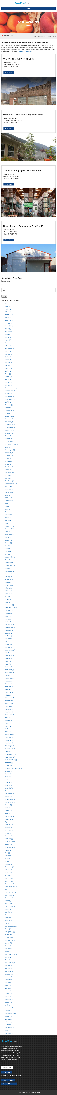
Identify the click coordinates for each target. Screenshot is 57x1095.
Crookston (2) (9, 455)
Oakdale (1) (8, 771)
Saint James (52, 36)
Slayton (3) (8, 920)
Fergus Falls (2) (9, 526)
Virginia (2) (8, 968)
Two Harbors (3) (10, 963)
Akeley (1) (8, 309)
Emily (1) (7, 509)
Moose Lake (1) (9, 715)
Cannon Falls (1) (10, 416)
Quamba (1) (8, 836)
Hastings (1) (8, 577)
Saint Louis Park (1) (11, 886)
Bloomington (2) (10, 379)
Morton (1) (8, 726)
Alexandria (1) (9, 320)
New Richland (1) (10, 748)
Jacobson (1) (9, 610)
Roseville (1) (9, 870)
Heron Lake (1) (9, 585)
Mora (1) (7, 717)
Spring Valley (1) (10, 932)
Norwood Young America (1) (13, 768)
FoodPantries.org (8, 1080)
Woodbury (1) (9, 1025)
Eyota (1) (8, 517)
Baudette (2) (8, 354)
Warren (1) (8, 991)
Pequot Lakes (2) (10, 802)
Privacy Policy (7, 1072)
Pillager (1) (8, 810)
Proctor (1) (8, 833)
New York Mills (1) (10, 754)
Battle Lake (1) (9, 351)
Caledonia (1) (9, 407)
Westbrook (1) (9, 1008)
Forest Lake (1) (9, 534)
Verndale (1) (8, 965)
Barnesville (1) (9, 348)
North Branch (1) (10, 757)
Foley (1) (7, 531)
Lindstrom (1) (9, 644)
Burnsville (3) (9, 405)
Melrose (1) (8, 689)
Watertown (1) (9, 999)
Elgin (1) (7, 495)
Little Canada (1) (10, 650)
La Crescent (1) (9, 624)
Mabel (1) (8, 664)
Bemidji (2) (8, 360)
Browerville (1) (9, 396)
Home (36, 36)
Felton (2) (8, 523)
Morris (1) (8, 723)
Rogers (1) (8, 861)
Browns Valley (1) (10, 399)
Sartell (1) (8, 901)
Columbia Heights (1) (11, 444)
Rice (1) (7, 853)
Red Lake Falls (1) (10, 841)
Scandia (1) (8, 909)
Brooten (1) (8, 393)
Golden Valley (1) (10, 557)
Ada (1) (7, 303)
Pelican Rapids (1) (10, 799)
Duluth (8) (8, 475)
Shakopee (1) (9, 915)
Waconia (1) (8, 977)
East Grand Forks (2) (11, 484)
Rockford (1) (8, 858)
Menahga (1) (9, 692)
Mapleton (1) (9, 681)
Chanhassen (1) (10, 424)
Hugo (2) (7, 602)
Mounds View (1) (10, 734)
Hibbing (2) (8, 588)
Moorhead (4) (9, 712)
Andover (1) (8, 323)
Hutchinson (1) (9, 605)
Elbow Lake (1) (9, 492)
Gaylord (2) (8, 543)
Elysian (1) (8, 506)
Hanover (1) (8, 574)
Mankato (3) (8, 675)
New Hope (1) (9, 743)
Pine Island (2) (9, 816)
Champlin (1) (9, 422)
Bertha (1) (8, 365)
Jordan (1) (8, 616)
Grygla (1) (8, 568)
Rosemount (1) (9, 867)
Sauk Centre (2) (10, 903)
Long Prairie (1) (9, 655)
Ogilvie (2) (8, 774)
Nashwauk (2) (9, 740)
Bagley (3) (8, 345)
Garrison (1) (8, 540)
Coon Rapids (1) (10, 450)
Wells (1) (7, 1005)
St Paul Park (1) (10, 934)
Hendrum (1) (9, 579)
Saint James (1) (9, 884)
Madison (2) (8, 667)
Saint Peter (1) (9, 895)
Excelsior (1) (9, 515)
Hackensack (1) (9, 571)
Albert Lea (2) (9, 314)
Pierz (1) (7, 808)
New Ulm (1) (9, 751)
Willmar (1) (8, 1016)
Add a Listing (7, 1067)
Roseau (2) (8, 864)
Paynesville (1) (9, 796)
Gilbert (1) (8, 546)
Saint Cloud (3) (9, 881)
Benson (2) (8, 362)
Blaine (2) (8, 374)
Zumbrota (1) (9, 1033)
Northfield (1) (9, 762)
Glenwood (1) (9, 551)
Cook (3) (7, 447)
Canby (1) (8, 413)
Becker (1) (8, 357)
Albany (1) (8, 312)
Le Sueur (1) (9, 638)
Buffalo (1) (8, 402)
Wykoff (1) (8, 1030)
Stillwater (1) (9, 948)
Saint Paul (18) (9, 889)
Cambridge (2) (9, 410)
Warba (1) (8, 988)
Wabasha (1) (9, 971)
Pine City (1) (8, 813)
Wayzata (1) (8, 1002)
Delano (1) (8, 469)
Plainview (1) (9, 824)
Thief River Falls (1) (11, 954)
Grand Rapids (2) (10, 562)
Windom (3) (8, 1019)
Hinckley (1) (8, 593)
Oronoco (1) (8, 785)
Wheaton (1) (8, 1010)
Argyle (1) (8, 334)
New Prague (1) (9, 746)
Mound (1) (8, 731)
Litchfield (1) (8, 647)
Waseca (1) (8, 996)
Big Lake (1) (8, 368)
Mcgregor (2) (9, 686)
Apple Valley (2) (9, 331)
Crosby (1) (8, 458)
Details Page (8, 72)
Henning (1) (8, 582)
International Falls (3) (11, 608)
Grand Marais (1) (10, 560)
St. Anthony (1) (9, 937)
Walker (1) (8, 985)
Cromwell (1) (9, 453)
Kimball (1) (8, 622)
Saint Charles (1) (10, 878)
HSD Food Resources (9, 1084)
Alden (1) (8, 317)
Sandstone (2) (9, 898)
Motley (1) (8, 729)
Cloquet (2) (8, 438)
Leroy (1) (7, 641)
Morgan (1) (8, 720)
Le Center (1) (9, 636)
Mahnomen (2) (9, 669)
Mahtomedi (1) (9, 672)
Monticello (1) (9, 709)
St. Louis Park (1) (10, 940)
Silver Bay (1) (9, 917)
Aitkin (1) (7, 306)
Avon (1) (7, 343)
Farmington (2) (9, 520)
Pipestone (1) (9, 822)
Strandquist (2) (9, 951)
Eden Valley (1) (9, 489)
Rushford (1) (9, 875)
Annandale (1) (9, 326)
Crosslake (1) (9, 461)
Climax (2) (8, 436)
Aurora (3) (8, 337)
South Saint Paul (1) (11, 926)
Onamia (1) (8, 782)
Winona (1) (8, 1022)
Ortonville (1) (9, 788)
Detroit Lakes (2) (10, 472)
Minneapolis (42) (10, 698)
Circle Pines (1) (9, 430)
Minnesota (42, 36)
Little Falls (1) (9, 653)
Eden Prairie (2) (9, 486)
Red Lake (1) (9, 839)
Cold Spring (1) (9, 441)
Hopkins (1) (8, 599)
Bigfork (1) (8, 371)
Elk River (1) (8, 498)
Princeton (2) (9, 830)
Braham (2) (8, 382)
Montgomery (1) (10, 706)
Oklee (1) (8, 777)
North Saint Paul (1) (11, 760)
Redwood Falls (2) (10, 847)
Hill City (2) (8, 591)
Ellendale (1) (9, 500)
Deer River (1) (9, 467)
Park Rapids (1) (9, 793)
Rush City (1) (9, 872)
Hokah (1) (8, 596)
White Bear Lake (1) (11, 1013)
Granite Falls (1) (10, 565)
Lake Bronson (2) (10, 627)
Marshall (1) (8, 684)
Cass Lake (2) (9, 419)
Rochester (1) (9, 855)
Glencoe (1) (8, 548)
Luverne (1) (8, 661)
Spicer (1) (8, 929)
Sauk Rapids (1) (10, 906)
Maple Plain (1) (9, 678)
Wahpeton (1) (9, 982)
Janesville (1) (9, 613)
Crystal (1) (8, 464)
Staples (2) (8, 946)
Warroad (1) (8, 994)
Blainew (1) (8, 376)
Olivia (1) (7, 779)
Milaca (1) (8, 695)
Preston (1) (8, 827)
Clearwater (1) (9, 433)
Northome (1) (9, 765)
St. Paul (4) (8, 943)
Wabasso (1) (9, 974)
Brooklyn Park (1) (10, 391)
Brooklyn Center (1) (11, 388)
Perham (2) (8, 805)
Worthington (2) (9, 1027)
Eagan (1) (8, 478)
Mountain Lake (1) (10, 737)
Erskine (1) (8, 512)
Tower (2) (8, 957)
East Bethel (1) (9, 481)
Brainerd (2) (8, 385)
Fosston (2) (8, 537)
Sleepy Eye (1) (9, 923)
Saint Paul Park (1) (10, 892)
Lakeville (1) (8, 633)
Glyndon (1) (8, 554)
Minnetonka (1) (9, 700)
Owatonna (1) (9, 791)
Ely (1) (7, 503)
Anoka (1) (8, 329)
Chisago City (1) (10, 427)
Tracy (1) (7, 960)
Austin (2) (8, 340)
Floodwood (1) (9, 529)
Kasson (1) (8, 619)
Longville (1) (8, 658)
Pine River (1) (9, 819)
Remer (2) (8, 850)
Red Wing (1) (9, 844)
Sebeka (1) (8, 912)
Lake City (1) (9, 630)
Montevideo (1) (9, 703)
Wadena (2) (8, 979)
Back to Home (7, 35)
